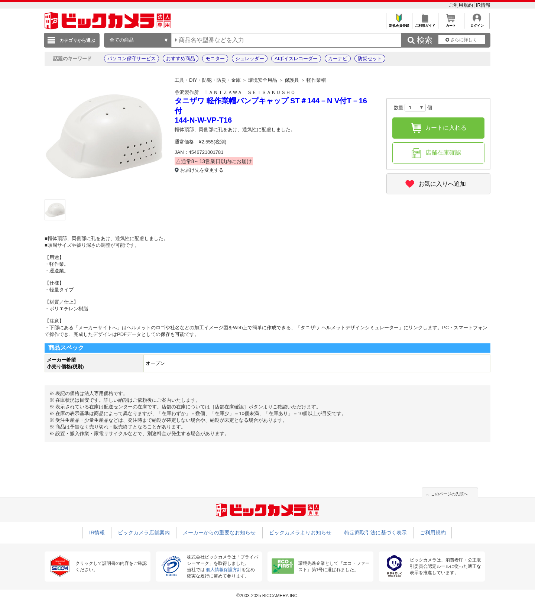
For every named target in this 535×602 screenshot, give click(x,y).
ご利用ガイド (425, 23)
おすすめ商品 (180, 58)
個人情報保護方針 (223, 569)
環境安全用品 (262, 80)
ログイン (477, 23)
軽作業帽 (316, 80)
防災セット (370, 58)
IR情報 (483, 5)
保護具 (292, 80)
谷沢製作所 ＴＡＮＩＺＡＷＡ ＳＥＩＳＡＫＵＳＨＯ (235, 92)
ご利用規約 (461, 5)
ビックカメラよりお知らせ (300, 532)
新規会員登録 (399, 23)
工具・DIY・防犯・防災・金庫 (208, 80)
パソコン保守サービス (131, 58)
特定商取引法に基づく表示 (375, 532)
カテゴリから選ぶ (77, 40)
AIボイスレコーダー (296, 58)
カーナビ (337, 58)
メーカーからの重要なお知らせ (219, 532)
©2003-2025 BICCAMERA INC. (267, 595)
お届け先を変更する (202, 170)
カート (451, 23)
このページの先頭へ (449, 494)
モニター (215, 58)
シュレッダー (249, 58)
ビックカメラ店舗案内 (144, 532)
